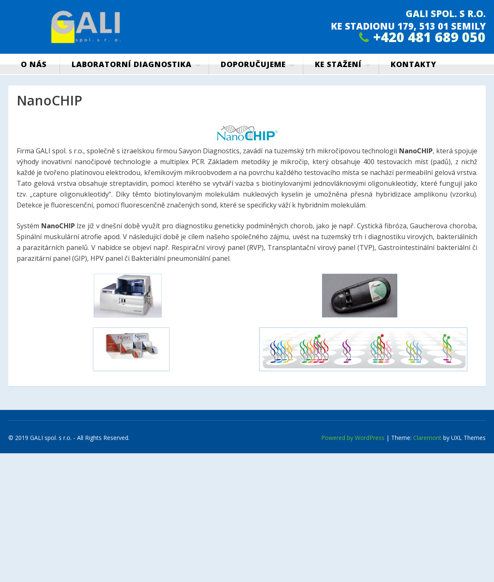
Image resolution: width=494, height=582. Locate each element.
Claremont (427, 438)
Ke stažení (338, 64)
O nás (34, 64)
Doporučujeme (253, 64)
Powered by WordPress (352, 438)
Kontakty (414, 64)
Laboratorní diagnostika (132, 64)
